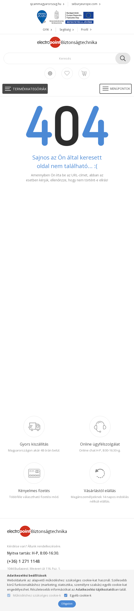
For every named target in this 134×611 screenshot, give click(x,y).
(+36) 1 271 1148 (23, 561)
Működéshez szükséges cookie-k (37, 595)
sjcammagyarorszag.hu (45, 4)
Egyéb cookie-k (80, 595)
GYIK (46, 30)
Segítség (65, 30)
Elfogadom (67, 603)
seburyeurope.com (84, 4)
